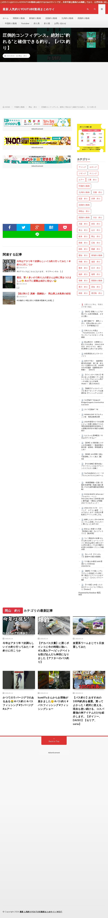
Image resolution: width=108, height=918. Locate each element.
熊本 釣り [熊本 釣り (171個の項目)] (83, 268)
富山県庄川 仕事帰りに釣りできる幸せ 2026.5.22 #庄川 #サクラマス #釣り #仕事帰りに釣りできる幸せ (92, 345)
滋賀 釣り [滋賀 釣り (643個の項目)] (95, 261)
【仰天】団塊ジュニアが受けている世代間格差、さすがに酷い (92, 313)
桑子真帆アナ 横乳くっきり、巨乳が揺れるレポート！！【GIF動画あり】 (92, 323)
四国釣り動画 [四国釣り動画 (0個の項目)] (84, 217)
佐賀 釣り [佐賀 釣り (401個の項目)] (83, 198)
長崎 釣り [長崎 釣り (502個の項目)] (83, 280)
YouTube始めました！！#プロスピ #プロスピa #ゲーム (92, 474)
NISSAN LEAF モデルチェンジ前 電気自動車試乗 (92, 415)
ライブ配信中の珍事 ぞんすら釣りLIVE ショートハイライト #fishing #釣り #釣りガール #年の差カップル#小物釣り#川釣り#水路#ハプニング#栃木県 (92, 543)
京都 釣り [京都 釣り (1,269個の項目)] (97, 192)
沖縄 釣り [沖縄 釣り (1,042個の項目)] (83, 261)
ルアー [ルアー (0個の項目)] (81, 179)
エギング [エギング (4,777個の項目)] (93, 167)
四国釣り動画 (83, 18)
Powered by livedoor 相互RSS (89, 593)
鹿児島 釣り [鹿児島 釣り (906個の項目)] (96, 293)
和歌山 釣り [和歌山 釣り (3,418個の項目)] (84, 211)
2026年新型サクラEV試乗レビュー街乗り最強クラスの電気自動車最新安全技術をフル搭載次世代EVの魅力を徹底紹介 (92, 426)
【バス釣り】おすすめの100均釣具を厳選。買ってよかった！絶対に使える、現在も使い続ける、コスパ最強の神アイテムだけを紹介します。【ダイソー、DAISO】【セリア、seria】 (88, 710)
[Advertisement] (54, 84)
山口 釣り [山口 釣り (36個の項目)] (95, 230)
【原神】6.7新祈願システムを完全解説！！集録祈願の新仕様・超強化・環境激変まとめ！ (92, 446)
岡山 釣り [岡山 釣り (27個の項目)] (95, 236)
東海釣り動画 (35, 18)
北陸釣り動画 (51, 18)
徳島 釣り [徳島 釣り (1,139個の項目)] (83, 249)
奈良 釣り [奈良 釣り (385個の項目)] (95, 224)
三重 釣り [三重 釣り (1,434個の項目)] (92, 179)
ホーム (6, 18)
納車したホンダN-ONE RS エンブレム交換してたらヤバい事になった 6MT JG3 (92, 521)
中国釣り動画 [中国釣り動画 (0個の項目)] (84, 186)
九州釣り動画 (67, 18)
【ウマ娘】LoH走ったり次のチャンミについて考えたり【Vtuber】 (92, 587)
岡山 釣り (23, 56)
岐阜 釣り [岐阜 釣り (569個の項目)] (83, 236)
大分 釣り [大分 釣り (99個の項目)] (97, 217)
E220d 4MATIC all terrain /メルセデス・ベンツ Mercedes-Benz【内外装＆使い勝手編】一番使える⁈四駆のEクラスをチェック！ (92, 498)
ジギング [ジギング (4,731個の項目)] (82, 173)
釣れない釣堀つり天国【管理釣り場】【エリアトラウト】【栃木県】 (92, 531)
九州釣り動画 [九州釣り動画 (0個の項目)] (84, 192)
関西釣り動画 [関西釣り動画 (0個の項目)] (96, 280)
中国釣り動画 (11, 23)
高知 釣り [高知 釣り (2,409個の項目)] (95, 287)
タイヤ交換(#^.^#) (91, 409)
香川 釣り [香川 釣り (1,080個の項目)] (83, 287)
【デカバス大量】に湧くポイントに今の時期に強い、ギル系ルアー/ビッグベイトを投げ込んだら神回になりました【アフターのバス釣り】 (54, 652)
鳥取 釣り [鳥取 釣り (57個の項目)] (83, 293)
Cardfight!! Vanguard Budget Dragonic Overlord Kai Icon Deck (92, 402)
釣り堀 (47, 23)
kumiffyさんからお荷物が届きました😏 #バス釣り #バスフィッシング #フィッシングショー (53, 703)
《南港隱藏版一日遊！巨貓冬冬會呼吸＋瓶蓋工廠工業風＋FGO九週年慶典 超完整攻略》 (92, 485)
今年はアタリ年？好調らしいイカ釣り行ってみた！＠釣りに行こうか (18, 646)
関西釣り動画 (19, 18)
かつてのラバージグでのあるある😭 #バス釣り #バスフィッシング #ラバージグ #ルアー (18, 703)
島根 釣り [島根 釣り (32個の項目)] (83, 243)
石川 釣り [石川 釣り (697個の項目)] (95, 268)
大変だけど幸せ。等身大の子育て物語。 (92, 305)
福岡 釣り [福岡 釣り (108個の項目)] (95, 274)
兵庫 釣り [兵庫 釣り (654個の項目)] (95, 198)
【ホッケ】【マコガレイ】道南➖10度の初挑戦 (91, 555)
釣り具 (37, 23)
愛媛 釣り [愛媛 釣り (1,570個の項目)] (95, 249)
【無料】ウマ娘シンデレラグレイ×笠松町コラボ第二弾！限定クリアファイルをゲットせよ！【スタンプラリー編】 (92, 575)
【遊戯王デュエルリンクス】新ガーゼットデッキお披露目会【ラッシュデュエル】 (92, 390)
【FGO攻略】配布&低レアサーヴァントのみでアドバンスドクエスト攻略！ (92, 466)
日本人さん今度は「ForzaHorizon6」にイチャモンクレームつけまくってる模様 (92, 333)
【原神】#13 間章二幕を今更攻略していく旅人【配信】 (92, 456)
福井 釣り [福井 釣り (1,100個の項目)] (83, 274)
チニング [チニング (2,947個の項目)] (93, 173)
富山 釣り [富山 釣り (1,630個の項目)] (83, 230)
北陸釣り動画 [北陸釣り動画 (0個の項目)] (84, 205)
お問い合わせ (60, 23)
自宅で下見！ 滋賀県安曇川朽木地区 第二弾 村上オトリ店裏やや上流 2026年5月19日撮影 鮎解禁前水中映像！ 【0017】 (92, 365)
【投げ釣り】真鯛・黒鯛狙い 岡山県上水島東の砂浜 (44, 293)
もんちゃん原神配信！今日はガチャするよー (92, 436)
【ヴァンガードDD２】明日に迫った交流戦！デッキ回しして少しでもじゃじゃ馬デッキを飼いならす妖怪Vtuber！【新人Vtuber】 (92, 379)
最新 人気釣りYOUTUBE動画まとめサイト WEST (41, 912)
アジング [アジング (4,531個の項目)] (82, 167)
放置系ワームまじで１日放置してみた (88, 644)
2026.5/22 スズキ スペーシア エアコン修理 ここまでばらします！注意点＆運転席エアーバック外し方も (92, 511)
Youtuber (25, 23)
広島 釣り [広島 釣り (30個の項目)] (95, 243)
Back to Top (54, 741)
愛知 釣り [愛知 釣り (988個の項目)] (83, 255)
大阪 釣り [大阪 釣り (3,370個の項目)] (83, 224)
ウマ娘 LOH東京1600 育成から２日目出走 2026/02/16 (91, 563)
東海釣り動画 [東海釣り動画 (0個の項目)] (96, 255)
